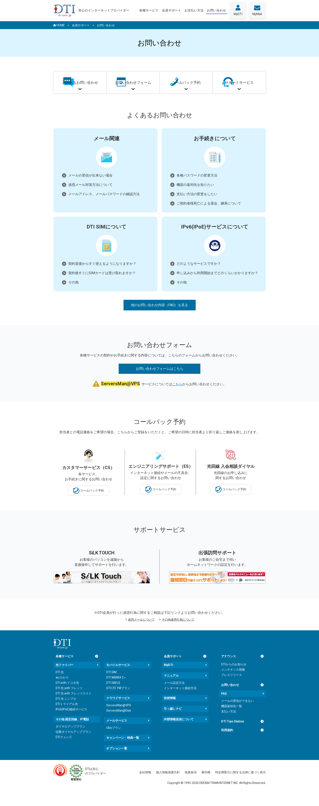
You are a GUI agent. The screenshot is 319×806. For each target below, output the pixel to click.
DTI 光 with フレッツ (69, 700)
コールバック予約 (186, 90)
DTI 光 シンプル (66, 711)
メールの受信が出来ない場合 (90, 185)
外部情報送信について (179, 731)
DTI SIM (111, 684)
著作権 (205, 784)
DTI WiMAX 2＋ (116, 689)
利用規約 (227, 742)
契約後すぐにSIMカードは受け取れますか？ (102, 282)
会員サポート (173, 668)
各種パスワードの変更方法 (197, 185)
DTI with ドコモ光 (67, 695)
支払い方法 (228, 723)
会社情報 (145, 784)
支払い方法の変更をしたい (197, 204)
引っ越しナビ (173, 721)
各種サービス (64, 668)
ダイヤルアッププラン (70, 738)
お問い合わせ (230, 697)
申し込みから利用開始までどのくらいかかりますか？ (217, 282)
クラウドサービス (118, 710)
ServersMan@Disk (118, 723)
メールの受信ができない (237, 713)
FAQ (224, 706)
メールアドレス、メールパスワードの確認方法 (104, 204)
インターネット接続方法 (180, 700)
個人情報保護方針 (168, 784)
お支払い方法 (192, 10)
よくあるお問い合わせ (80, 90)
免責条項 (191, 784)
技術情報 (170, 710)
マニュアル (171, 688)
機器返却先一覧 (231, 718)
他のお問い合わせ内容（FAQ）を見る (159, 315)
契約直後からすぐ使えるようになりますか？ (102, 273)
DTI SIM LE (113, 695)
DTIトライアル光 (67, 716)
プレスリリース (231, 687)
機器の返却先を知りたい (195, 194)
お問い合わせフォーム (133, 90)
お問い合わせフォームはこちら (159, 381)
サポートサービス (239, 90)
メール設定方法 (174, 695)
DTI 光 (60, 684)
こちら (177, 396)
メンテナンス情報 (233, 682)
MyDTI (168, 677)
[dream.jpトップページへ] (62, 656)
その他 (73, 292)
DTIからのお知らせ (233, 676)
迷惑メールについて (141, 632)
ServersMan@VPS (118, 717)
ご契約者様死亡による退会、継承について (209, 213)
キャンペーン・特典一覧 (122, 750)
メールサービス (116, 733)
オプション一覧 (116, 760)
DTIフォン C (64, 749)
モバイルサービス (118, 677)
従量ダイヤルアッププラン (73, 744)
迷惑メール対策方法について (90, 194)
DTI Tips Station (232, 733)
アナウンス (228, 668)
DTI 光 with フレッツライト (73, 705)
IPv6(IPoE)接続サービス (71, 721)
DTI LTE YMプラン (118, 700)
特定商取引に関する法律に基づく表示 (240, 784)
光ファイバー (64, 677)
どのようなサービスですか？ (199, 273)
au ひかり (62, 689)
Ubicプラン (113, 740)
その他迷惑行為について (178, 632)
